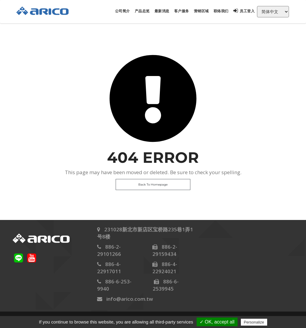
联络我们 (221, 11)
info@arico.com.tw (129, 298)
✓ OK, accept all (217, 321)
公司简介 (122, 11)
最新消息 (161, 11)
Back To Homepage (153, 184)
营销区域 (201, 11)
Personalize (254, 322)
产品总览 (142, 11)
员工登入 (244, 10)
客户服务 (181, 11)
